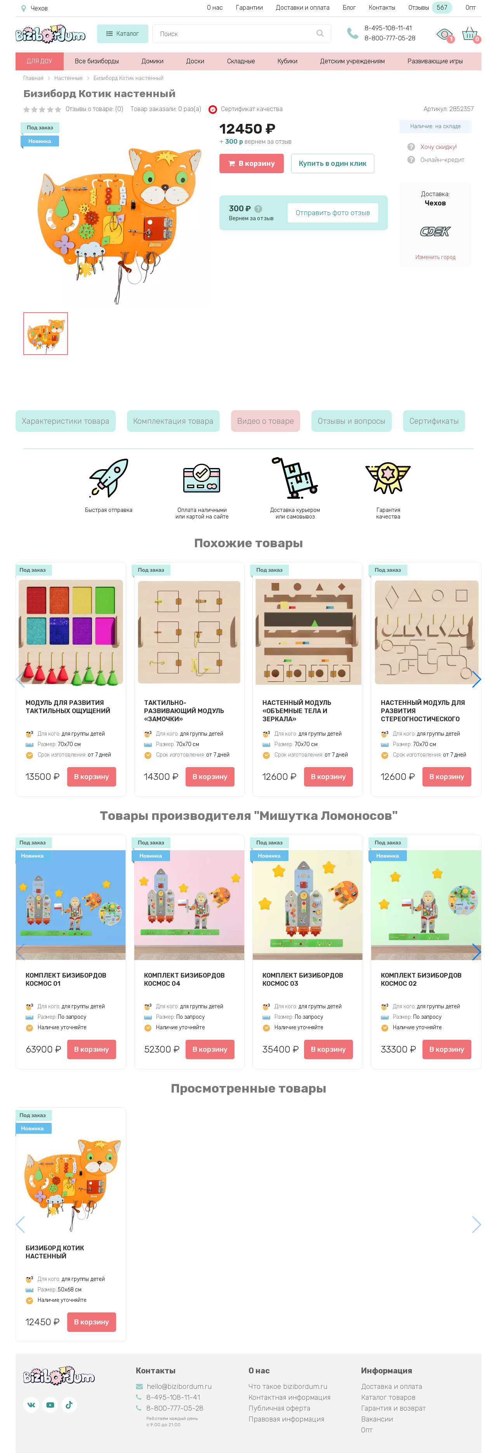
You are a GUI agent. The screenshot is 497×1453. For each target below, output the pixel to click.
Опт (471, 7)
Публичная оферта (279, 1408)
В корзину (251, 163)
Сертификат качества (246, 109)
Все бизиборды (97, 61)
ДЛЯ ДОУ (39, 61)
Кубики (287, 61)
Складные (241, 61)
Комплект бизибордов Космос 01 (66, 979)
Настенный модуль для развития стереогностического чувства (423, 710)
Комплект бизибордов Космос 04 (184, 979)
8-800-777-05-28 (390, 38)
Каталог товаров (388, 1397)
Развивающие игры (435, 61)
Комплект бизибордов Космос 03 (302, 979)
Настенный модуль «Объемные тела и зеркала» (296, 710)
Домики (152, 61)
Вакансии (377, 1419)
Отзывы (430, 8)
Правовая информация (286, 1419)
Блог (349, 7)
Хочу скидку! (439, 147)
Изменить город (435, 257)
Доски (195, 61)
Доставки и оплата (303, 7)
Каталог (122, 33)
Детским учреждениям (352, 61)
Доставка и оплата (391, 1386)
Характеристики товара (65, 421)
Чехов (34, 8)
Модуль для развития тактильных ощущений (68, 707)
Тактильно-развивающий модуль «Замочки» (184, 710)
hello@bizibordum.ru (174, 1386)
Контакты (382, 7)
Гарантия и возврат (393, 1408)
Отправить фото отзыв (333, 213)
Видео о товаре (265, 421)
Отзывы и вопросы (352, 421)
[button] (476, 679)
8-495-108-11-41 (388, 28)
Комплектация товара (173, 421)
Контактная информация (289, 1397)
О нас (215, 7)
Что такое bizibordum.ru (287, 1386)
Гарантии (249, 7)
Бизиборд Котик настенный (55, 1252)
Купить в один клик (333, 163)
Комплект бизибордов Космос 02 (421, 979)
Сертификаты (434, 421)
